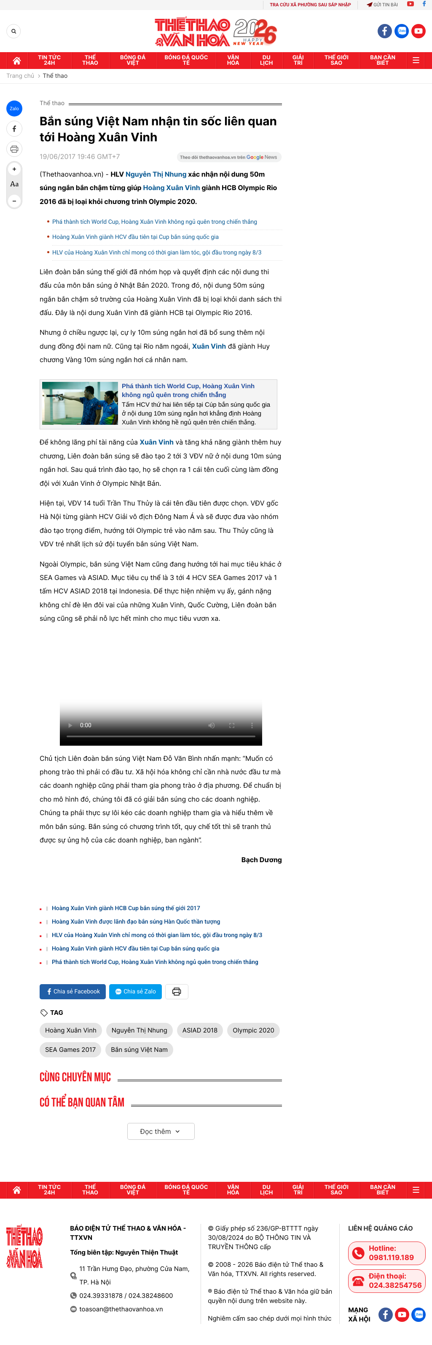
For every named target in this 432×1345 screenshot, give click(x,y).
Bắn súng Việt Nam (139, 1050)
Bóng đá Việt (132, 60)
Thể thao (90, 60)
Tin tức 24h (49, 60)
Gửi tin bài (382, 5)
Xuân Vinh (209, 346)
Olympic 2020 (253, 1030)
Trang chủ (20, 76)
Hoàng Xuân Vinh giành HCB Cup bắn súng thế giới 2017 (126, 908)
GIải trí (298, 60)
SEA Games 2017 (70, 1050)
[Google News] (229, 160)
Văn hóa (233, 60)
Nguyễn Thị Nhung (156, 174)
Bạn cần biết (382, 60)
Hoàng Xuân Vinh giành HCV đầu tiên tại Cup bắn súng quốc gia (135, 237)
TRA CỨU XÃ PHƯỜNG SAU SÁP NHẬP (310, 5)
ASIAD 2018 (199, 1030)
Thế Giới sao (337, 60)
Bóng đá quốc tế (186, 60)
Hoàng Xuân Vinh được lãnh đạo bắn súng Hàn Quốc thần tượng (136, 922)
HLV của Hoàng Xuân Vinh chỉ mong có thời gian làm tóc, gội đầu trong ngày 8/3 (157, 252)
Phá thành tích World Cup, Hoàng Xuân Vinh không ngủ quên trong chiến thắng (154, 222)
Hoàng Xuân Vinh (171, 187)
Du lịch (266, 60)
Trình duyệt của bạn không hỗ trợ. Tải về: (161, 689)
